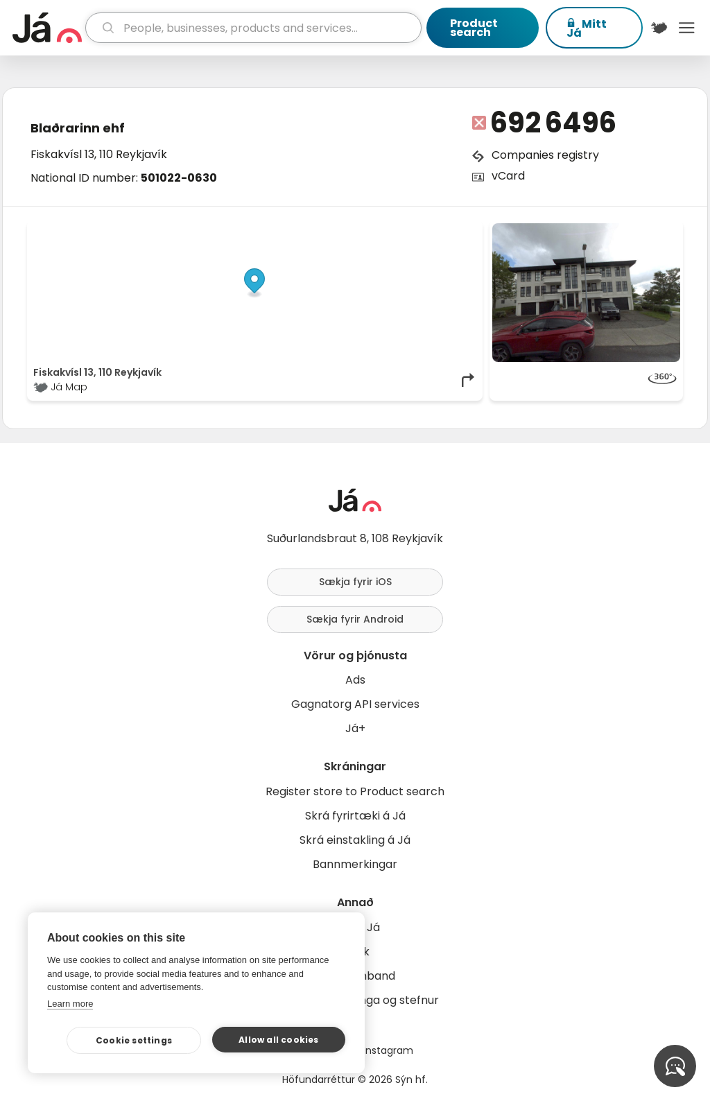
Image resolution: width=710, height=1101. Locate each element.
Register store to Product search (355, 791)
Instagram (388, 1050)
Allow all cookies (278, 1040)
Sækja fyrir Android (355, 619)
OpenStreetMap (383, 230)
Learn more (70, 1003)
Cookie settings (134, 1040)
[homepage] (47, 27)
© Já (334, 230)
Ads (355, 680)
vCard (508, 176)
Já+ (355, 728)
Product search (474, 27)
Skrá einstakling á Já (355, 840)
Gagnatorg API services (355, 704)
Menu (686, 27)
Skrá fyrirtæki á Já (355, 816)
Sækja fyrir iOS (355, 582)
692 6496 (553, 122)
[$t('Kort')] (659, 27)
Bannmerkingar (355, 864)
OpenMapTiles (450, 230)
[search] (253, 27)
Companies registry (545, 155)
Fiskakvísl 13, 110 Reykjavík (99, 154)
